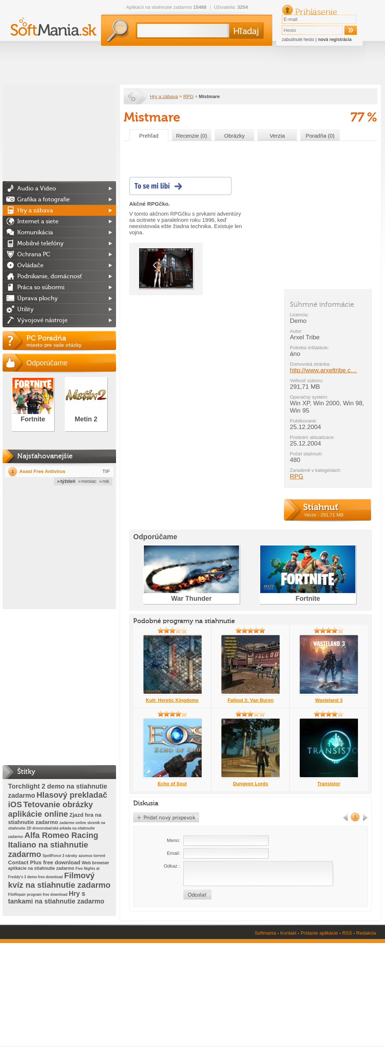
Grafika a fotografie (43, 199)
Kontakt (288, 933)
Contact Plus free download (44, 862)
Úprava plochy (37, 298)
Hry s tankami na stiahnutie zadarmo (56, 897)
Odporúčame (47, 363)
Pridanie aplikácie (319, 933)
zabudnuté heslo (298, 39)
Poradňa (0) (320, 136)
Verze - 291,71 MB (324, 515)
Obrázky (234, 136)
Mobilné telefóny (40, 243)
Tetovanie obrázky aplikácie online (50, 809)
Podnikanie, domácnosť (49, 276)
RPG (188, 96)
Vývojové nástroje (42, 320)
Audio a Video (36, 188)
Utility (25, 309)
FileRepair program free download (37, 895)
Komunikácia (35, 232)
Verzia (277, 136)
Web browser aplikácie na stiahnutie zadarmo (58, 865)
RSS (347, 933)
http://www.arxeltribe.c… (323, 370)
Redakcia (366, 933)
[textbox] (182, 31)
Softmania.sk (132, 97)
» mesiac (87, 481)
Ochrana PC (33, 254)
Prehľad (148, 136)
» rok (104, 481)
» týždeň (66, 481)
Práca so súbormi (40, 287)
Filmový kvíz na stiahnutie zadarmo (59, 880)
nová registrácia (335, 39)
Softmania (265, 933)
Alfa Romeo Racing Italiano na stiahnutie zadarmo (53, 845)
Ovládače (30, 265)
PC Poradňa (71, 341)
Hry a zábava (164, 96)
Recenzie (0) (191, 136)
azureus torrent (92, 856)
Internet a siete (38, 221)
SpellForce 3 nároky (59, 856)
